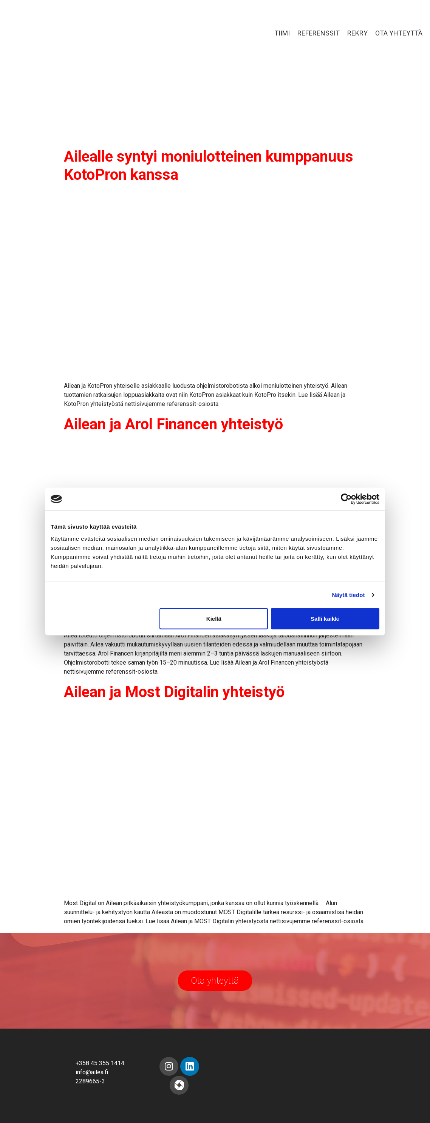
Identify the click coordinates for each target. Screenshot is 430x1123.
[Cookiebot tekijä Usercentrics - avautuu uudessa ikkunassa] (346, 499)
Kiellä (213, 618)
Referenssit (318, 33)
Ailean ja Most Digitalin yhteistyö (174, 692)
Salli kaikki (325, 618)
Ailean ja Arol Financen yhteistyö (173, 424)
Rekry (357, 33)
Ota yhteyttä (398, 33)
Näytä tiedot (348, 595)
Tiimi (282, 33)
